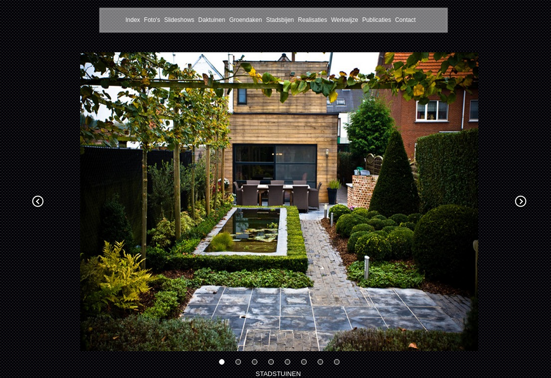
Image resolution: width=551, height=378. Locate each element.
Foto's (152, 19)
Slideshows (179, 19)
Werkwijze (344, 19)
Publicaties (376, 19)
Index (132, 19)
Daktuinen (211, 19)
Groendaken (245, 19)
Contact (405, 19)
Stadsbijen (280, 19)
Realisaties (312, 19)
